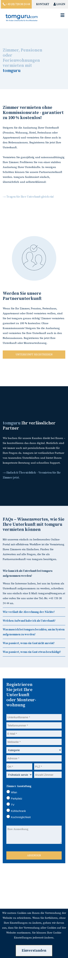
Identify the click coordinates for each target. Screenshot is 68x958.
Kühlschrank (16, 810)
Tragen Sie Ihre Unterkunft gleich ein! (30, 197)
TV (10, 804)
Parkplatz (14, 798)
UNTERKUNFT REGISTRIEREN (34, 354)
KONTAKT (42, 4)
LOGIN (59, 4)
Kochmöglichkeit (18, 817)
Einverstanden (34, 950)
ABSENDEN (34, 855)
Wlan (11, 792)
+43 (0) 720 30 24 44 (17, 4)
